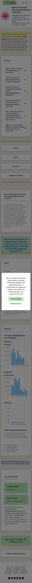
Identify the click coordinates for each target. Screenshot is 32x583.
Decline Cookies (16, 304)
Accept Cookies (16, 299)
